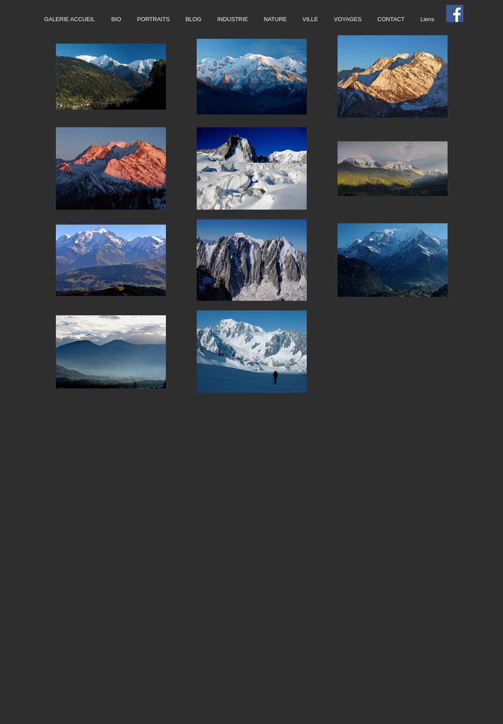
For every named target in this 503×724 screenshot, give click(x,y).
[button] (232, 19)
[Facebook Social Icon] (454, 13)
